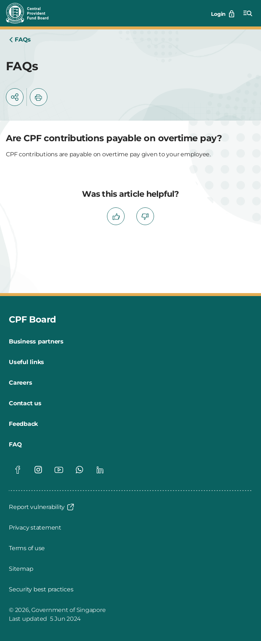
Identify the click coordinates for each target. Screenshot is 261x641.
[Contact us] (25, 403)
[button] (15, 97)
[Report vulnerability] (42, 507)
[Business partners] (36, 341)
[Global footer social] (17, 469)
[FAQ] (15, 444)
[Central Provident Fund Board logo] (31, 13)
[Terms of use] (27, 548)
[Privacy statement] (35, 527)
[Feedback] (23, 424)
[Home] (20, 39)
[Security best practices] (41, 589)
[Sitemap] (21, 569)
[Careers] (20, 382)
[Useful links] (26, 362)
